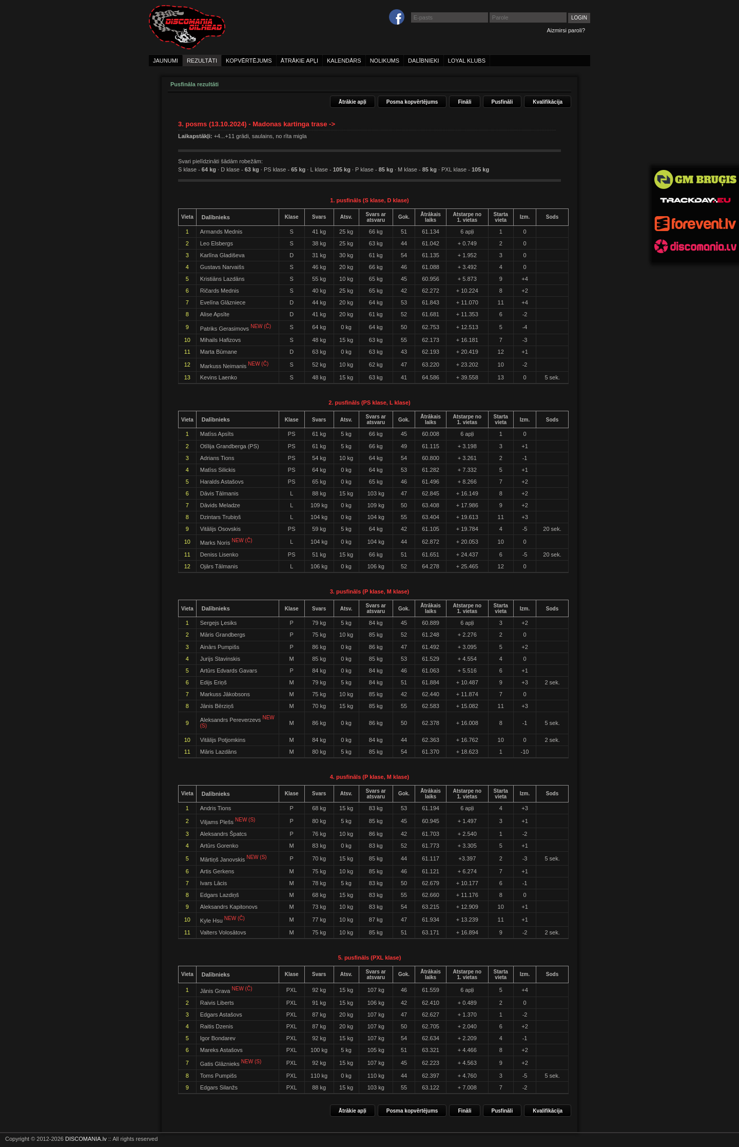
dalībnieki (423, 61)
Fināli (464, 102)
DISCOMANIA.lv (86, 1139)
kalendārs (344, 61)
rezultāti (202, 61)
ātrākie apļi (299, 61)
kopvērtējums (249, 61)
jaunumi (165, 61)
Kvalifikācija (547, 102)
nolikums (384, 61)
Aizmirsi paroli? (566, 30)
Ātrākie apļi (352, 102)
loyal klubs (466, 61)
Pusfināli (502, 102)
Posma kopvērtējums (412, 102)
